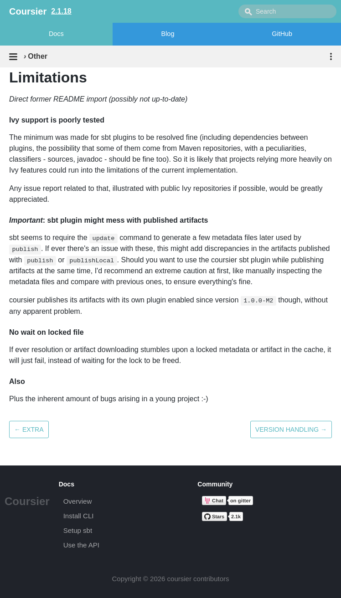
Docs (56, 33)
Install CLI (78, 516)
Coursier (27, 501)
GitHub (282, 33)
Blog (168, 33)
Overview (77, 501)
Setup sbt (77, 530)
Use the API (81, 545)
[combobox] (287, 11)
